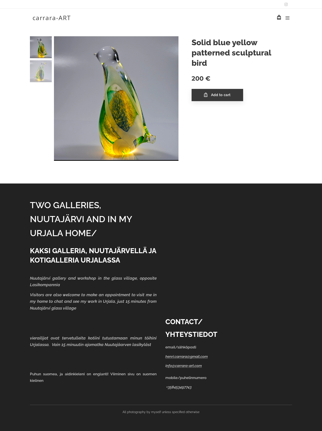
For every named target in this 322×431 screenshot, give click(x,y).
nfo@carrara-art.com (184, 365)
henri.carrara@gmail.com (186, 356)
